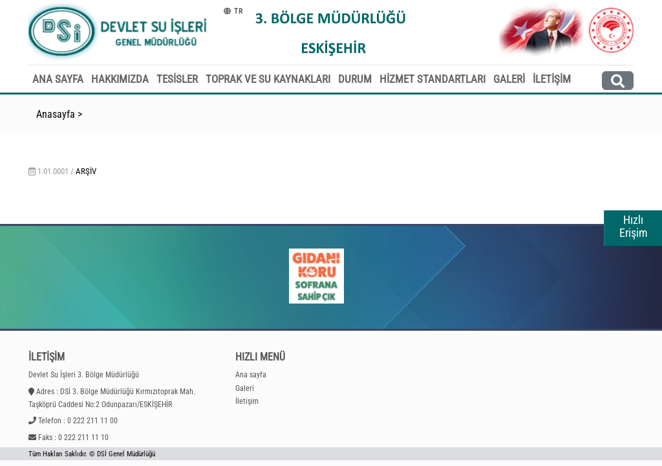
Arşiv (86, 171)
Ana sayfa (250, 374)
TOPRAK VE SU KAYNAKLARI (268, 78)
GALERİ (509, 78)
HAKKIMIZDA (120, 78)
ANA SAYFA (57, 78)
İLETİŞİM (552, 78)
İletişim (247, 401)
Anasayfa (55, 114)
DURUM (355, 78)
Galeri (244, 388)
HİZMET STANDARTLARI (432, 78)
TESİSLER (177, 78)
